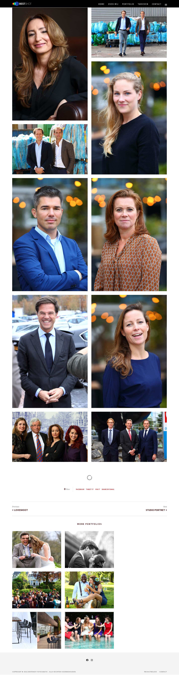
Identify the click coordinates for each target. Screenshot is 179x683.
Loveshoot (20, 510)
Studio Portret (156, 510)
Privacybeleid (150, 671)
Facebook (80, 489)
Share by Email (108, 489)
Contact (163, 671)
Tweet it (90, 489)
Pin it (97, 489)
